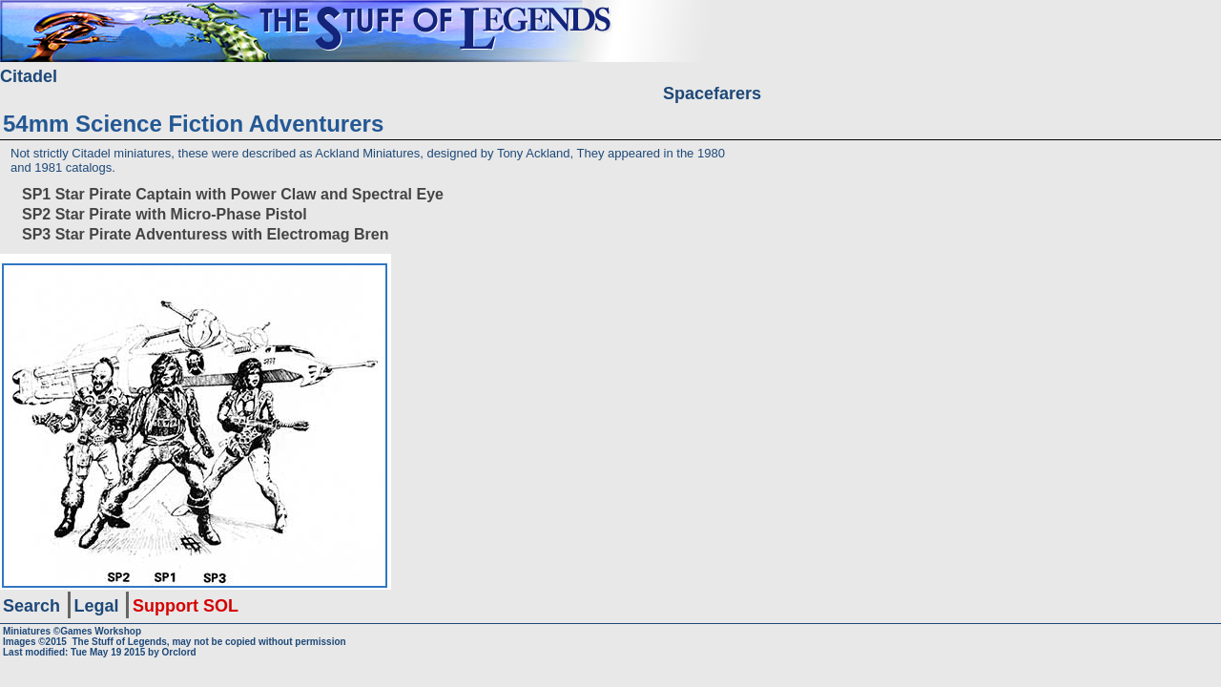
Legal (96, 605)
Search (31, 605)
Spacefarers (712, 93)
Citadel (28, 76)
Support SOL (185, 605)
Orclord (179, 652)
